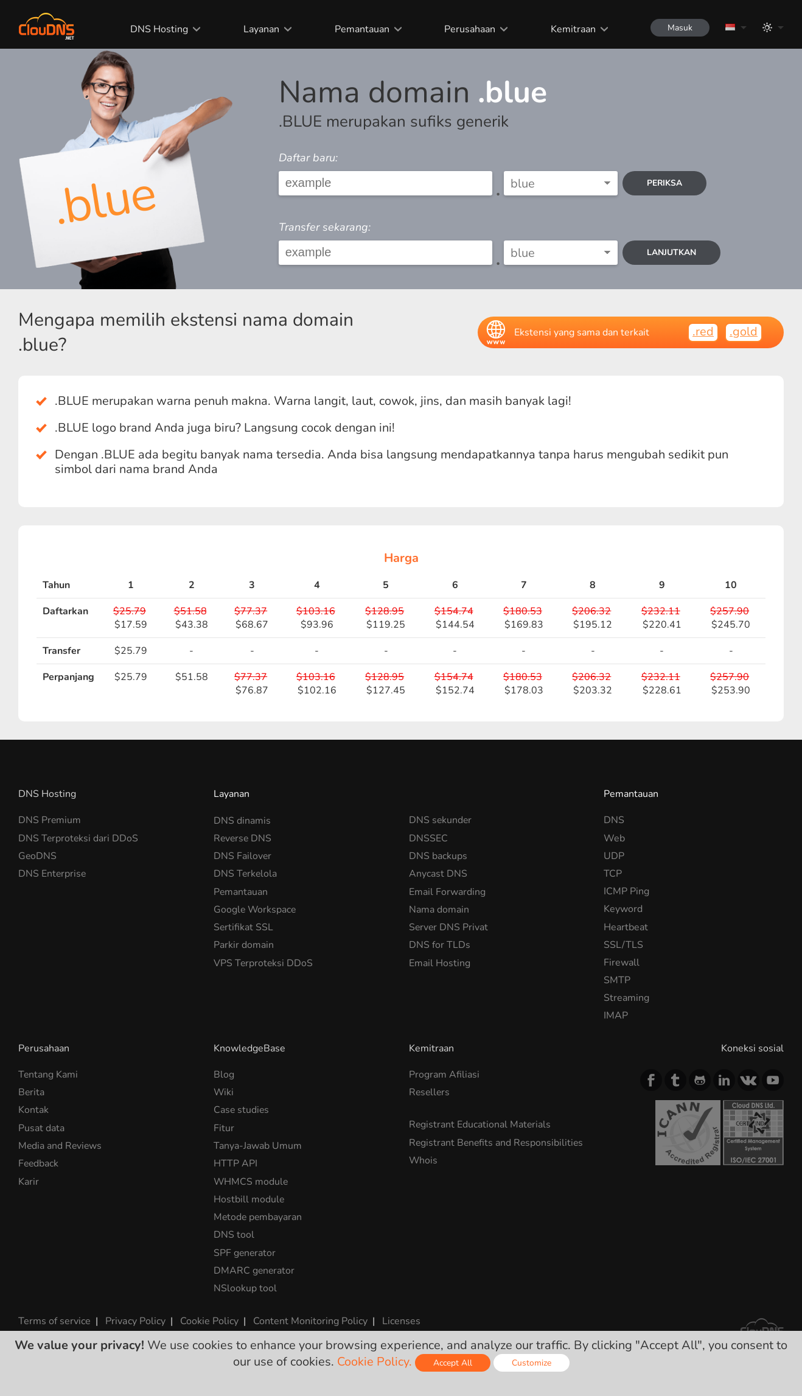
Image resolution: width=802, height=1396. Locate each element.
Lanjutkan (672, 252)
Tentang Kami (48, 1074)
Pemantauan (360, 29)
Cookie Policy (209, 1320)
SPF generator (245, 1252)
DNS (614, 820)
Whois (423, 1160)
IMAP (616, 1015)
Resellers (430, 1092)
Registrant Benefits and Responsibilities (497, 1142)
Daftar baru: (308, 157)
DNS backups (438, 856)
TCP (613, 873)
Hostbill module (249, 1198)
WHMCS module (251, 1181)
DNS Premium (50, 820)
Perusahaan (467, 29)
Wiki (224, 1092)
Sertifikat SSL (244, 927)
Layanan (259, 29)
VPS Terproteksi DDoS (264, 962)
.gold (744, 331)
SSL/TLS (623, 945)
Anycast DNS (438, 873)
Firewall (622, 962)
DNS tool (234, 1234)
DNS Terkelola (246, 873)
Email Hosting (439, 962)
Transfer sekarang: (325, 227)
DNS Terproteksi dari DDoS (78, 838)
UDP (614, 856)
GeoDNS (37, 856)
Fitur (224, 1127)
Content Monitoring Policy (310, 1320)
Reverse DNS (243, 838)
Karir (28, 1181)
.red (703, 331)
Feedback (39, 1163)
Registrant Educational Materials (480, 1124)
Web (614, 838)
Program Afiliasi (444, 1074)
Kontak (33, 1110)
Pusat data (41, 1127)
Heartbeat (626, 927)
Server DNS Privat (449, 927)
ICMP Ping (626, 891)
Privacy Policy (135, 1320)
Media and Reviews (60, 1145)
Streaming (626, 998)
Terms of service (54, 1320)
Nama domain (439, 909)
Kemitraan (570, 29)
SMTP (617, 980)
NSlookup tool (245, 1287)
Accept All (452, 1363)
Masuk (678, 27)
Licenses (401, 1320)
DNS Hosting (158, 29)
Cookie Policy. (374, 1361)
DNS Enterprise (52, 873)
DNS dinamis (242, 820)
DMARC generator (255, 1270)
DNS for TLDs (439, 945)
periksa (666, 183)
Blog (224, 1074)
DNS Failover (243, 856)
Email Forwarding (447, 891)
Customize (531, 1363)
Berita (31, 1092)
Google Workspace (256, 909)
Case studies (242, 1110)
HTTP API (235, 1163)
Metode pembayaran (259, 1216)
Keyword (623, 909)
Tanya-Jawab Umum (258, 1145)
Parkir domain (244, 945)
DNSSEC (428, 838)
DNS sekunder (441, 820)
